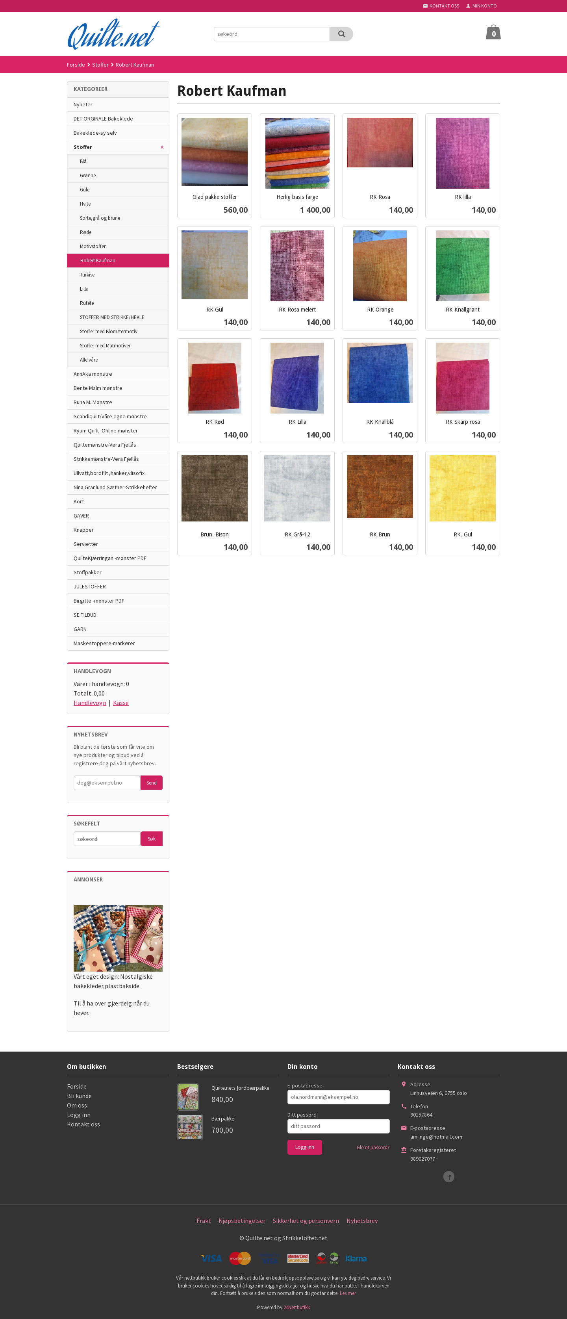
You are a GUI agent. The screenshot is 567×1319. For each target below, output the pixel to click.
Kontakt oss (83, 1124)
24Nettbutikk (297, 1307)
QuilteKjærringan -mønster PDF (110, 558)
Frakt (203, 1220)
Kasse (121, 703)
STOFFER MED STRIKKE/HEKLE (112, 317)
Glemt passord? (373, 1147)
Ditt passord (302, 1114)
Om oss (77, 1105)
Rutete (87, 303)
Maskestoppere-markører (104, 643)
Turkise (87, 274)
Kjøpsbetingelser (242, 1220)
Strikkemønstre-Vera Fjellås (106, 458)
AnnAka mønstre (93, 373)
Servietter (86, 543)
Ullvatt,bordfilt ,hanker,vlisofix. (110, 473)
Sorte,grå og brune (100, 218)
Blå (83, 161)
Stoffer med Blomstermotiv (108, 331)
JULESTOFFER (90, 586)
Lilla (84, 289)
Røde (85, 232)
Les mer (348, 1293)
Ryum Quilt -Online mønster (106, 430)
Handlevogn (90, 703)
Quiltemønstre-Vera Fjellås (105, 444)
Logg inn (79, 1115)
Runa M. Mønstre (93, 402)
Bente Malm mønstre (98, 387)
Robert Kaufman (97, 260)
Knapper (84, 529)
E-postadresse (304, 1085)
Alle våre (89, 359)
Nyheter (83, 104)
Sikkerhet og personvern (306, 1220)
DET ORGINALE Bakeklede (103, 118)
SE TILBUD (85, 614)
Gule (84, 189)
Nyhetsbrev (362, 1220)
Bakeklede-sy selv (95, 132)
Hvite (85, 203)
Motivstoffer (93, 246)
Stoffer (83, 146)
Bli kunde (79, 1096)
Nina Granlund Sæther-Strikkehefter (115, 487)
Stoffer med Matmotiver (105, 345)
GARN (80, 629)
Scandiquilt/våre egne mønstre (110, 416)
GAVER (81, 515)
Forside (76, 64)
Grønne (88, 175)
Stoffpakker (88, 572)
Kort (79, 501)
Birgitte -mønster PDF (99, 600)
